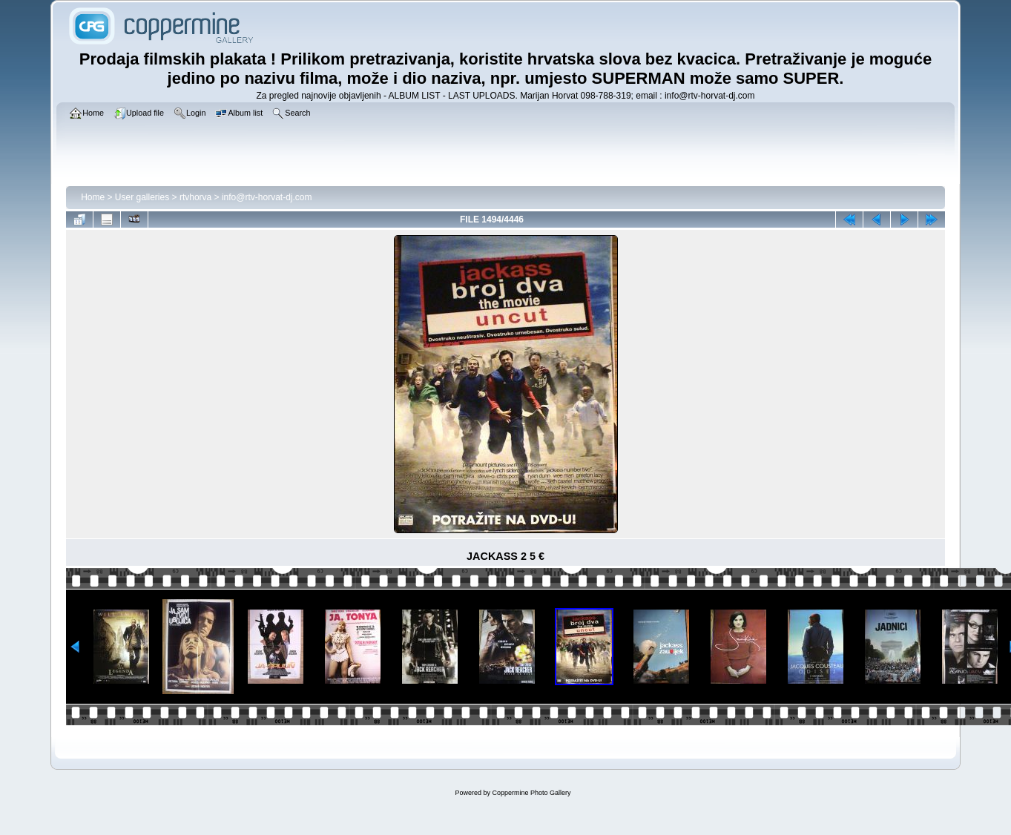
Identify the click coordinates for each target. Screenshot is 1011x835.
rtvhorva (195, 197)
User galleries (142, 197)
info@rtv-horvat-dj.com (267, 197)
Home (93, 197)
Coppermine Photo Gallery (531, 792)
